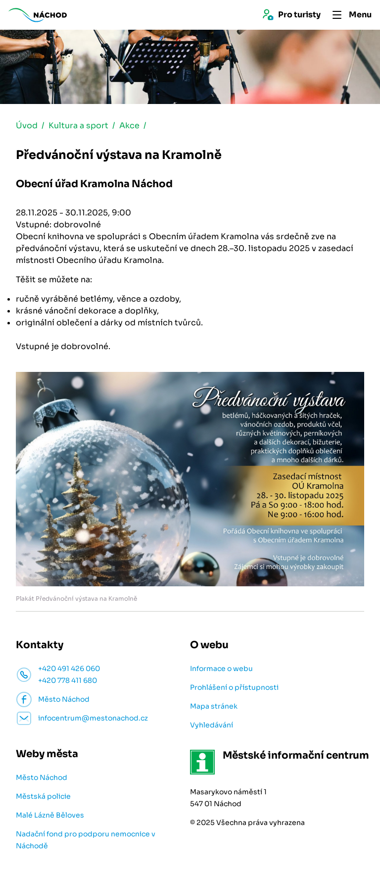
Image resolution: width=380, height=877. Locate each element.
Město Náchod (41, 777)
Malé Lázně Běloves (50, 815)
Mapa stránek (214, 706)
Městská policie (43, 796)
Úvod (27, 125)
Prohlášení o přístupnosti (234, 687)
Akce (129, 125)
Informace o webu (221, 668)
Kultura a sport (78, 125)
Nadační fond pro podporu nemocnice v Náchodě (85, 839)
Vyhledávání (211, 725)
